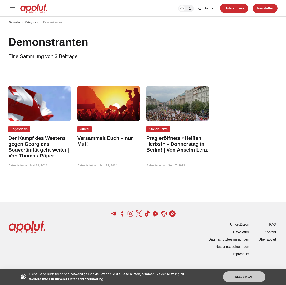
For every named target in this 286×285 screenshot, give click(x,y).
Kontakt (270, 232)
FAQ (272, 224)
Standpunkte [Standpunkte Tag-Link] (158, 129)
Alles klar (244, 277)
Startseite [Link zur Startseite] (14, 22)
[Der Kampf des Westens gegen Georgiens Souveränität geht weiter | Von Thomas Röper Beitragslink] (39, 146)
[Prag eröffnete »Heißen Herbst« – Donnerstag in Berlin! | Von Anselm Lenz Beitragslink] (177, 144)
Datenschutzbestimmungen (228, 239)
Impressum (240, 254)
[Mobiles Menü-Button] (12, 8)
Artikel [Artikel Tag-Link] (84, 129)
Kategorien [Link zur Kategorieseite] (31, 22)
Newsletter (241, 232)
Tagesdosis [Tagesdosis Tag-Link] (19, 129)
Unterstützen (239, 224)
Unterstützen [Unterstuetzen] (234, 8)
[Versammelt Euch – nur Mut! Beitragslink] (108, 141)
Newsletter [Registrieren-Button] (265, 8)
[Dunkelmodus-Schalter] (186, 8)
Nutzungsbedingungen (232, 246)
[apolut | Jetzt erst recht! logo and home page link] (33, 8)
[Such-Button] (205, 8)
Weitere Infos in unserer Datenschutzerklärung (66, 279)
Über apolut (267, 239)
